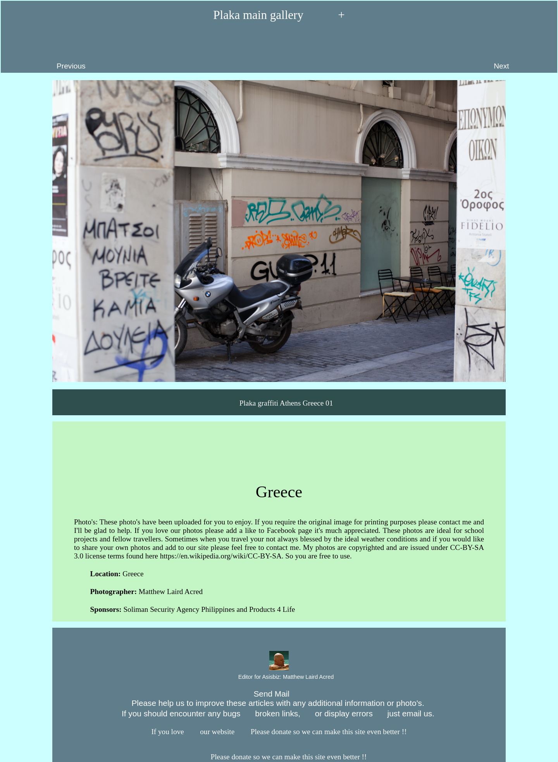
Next (521, 50)
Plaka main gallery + (278, 14)
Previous (47, 50)
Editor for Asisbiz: (279, 677)
